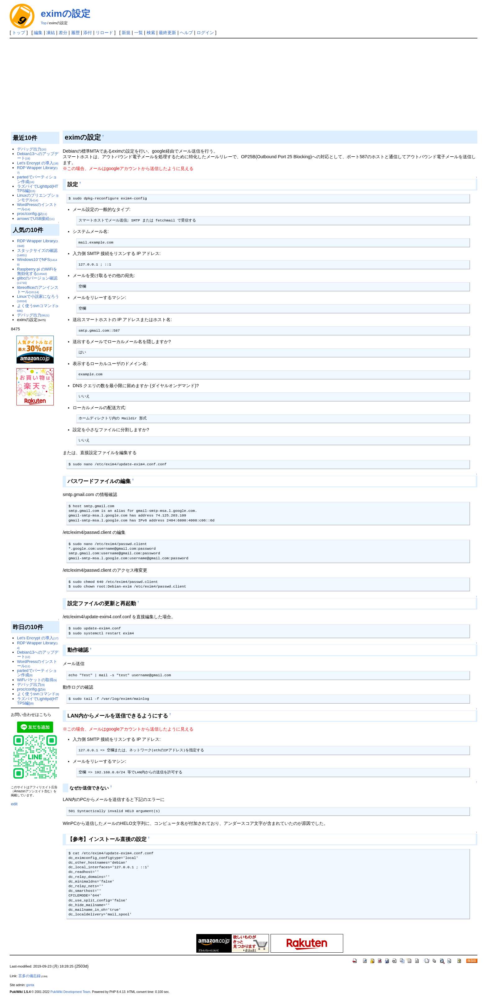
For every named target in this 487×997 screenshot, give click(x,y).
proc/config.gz (32, 213)
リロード (104, 32)
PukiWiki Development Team (70, 992)
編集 (38, 32)
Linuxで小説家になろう (38, 298)
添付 (87, 32)
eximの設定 (65, 13)
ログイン (205, 32)
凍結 (50, 32)
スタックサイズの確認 (37, 252)
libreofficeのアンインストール (37, 289)
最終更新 (167, 32)
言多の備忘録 (29, 976)
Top (44, 23)
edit (14, 804)
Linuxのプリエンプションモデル (38, 197)
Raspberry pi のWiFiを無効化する (37, 271)
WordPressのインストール (37, 206)
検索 (151, 32)
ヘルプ (186, 32)
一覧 (138, 32)
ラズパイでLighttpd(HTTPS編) (37, 188)
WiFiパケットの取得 (37, 679)
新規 (126, 32)
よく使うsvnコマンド (37, 307)
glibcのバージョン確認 (37, 280)
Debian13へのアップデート (37, 155)
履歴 (75, 32)
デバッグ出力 (31, 149)
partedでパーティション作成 (37, 179)
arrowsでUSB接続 (36, 218)
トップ (18, 32)
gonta (30, 985)
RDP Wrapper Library (37, 169)
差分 (63, 32)
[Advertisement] (243, 85)
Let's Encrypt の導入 (37, 163)
